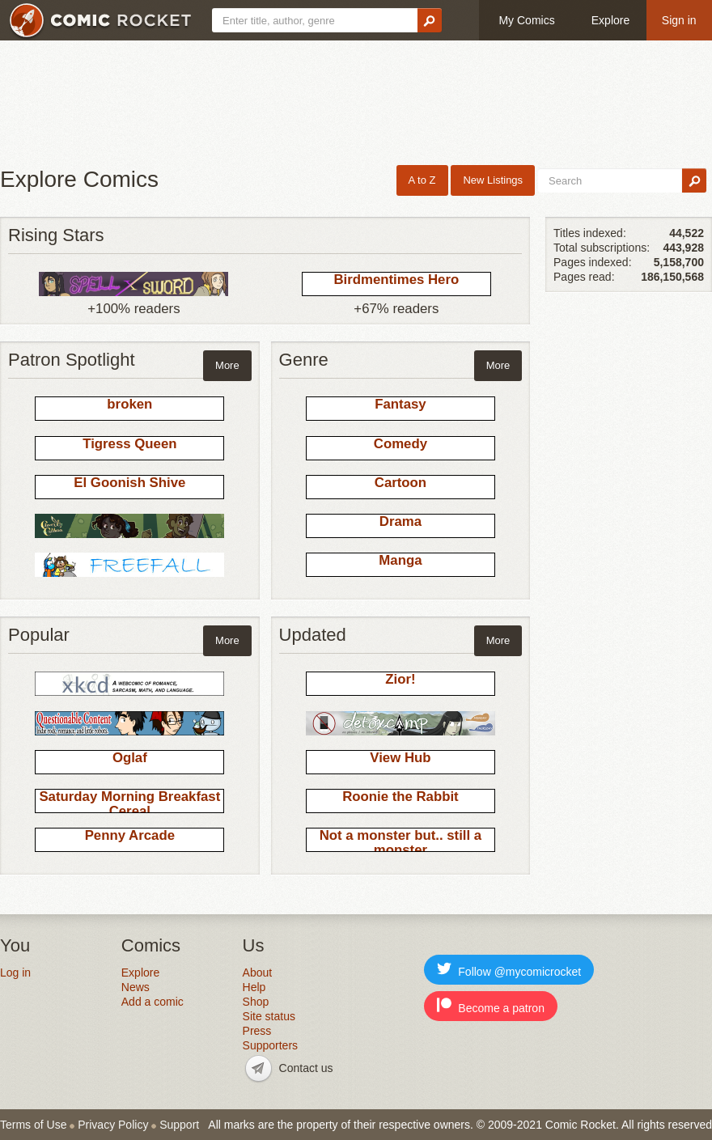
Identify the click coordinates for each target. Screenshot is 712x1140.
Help (254, 987)
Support (179, 1124)
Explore (610, 20)
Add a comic (152, 1001)
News (135, 987)
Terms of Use (33, 1124)
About (258, 972)
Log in (15, 972)
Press (257, 1030)
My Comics (526, 20)
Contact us (306, 1068)
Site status (269, 1016)
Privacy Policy (113, 1124)
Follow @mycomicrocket (509, 969)
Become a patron (491, 1006)
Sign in (679, 20)
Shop (256, 1001)
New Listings (493, 180)
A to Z (422, 180)
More (227, 365)
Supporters (270, 1045)
